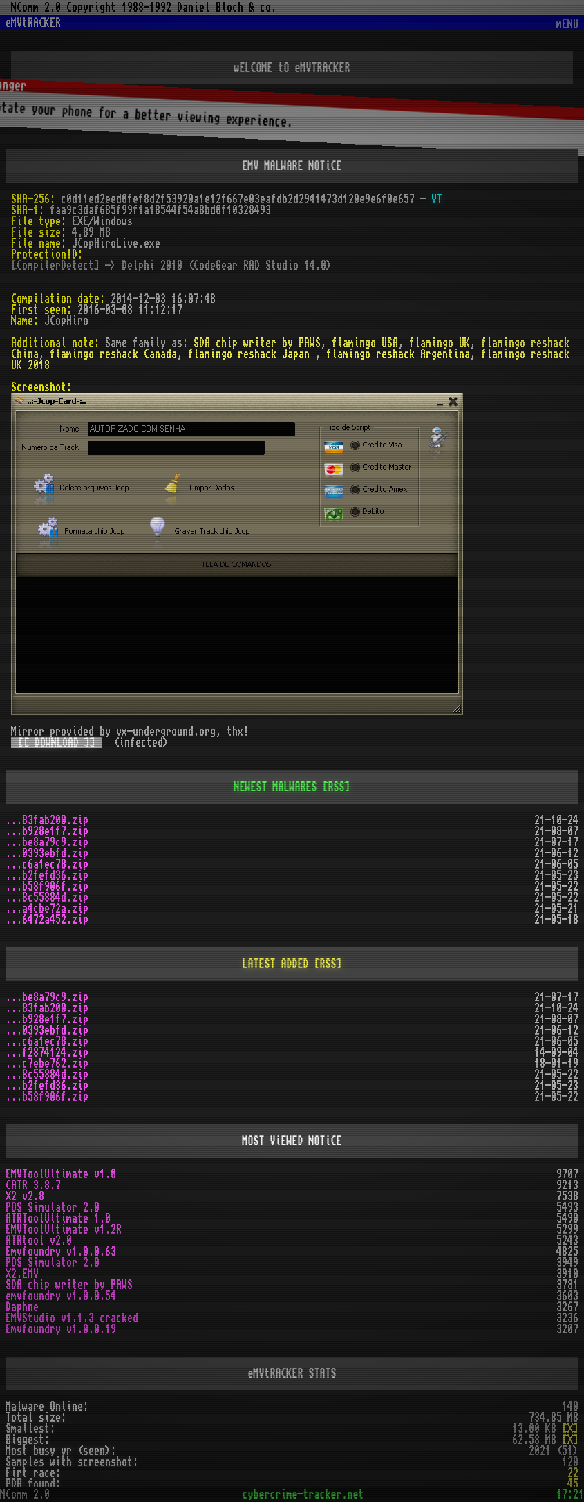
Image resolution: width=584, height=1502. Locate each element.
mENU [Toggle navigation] (567, 24)
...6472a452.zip (47, 919)
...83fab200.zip (47, 820)
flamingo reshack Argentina (398, 354)
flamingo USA (365, 343)
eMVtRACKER (33, 22)
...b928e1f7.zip (47, 831)
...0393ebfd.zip (47, 853)
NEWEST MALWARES (275, 786)
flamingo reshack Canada (113, 354)
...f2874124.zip (47, 1052)
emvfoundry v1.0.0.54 (61, 1295)
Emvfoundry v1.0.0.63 (61, 1251)
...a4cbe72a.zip (47, 908)
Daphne (22, 1307)
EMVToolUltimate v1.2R (64, 1229)
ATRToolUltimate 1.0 (58, 1218)
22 (572, 1472)
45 (572, 1484)
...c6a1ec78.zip (47, 864)
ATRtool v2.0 (39, 1240)
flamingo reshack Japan (251, 354)
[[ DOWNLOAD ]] (56, 742)
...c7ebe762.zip (47, 1063)
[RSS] (336, 786)
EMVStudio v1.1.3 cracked (72, 1318)
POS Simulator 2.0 (53, 1207)
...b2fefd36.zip (47, 875)
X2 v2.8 (25, 1196)
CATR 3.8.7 (33, 1185)
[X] (570, 1428)
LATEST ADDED (276, 964)
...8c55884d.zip (47, 897)
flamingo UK (439, 343)
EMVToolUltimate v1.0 (61, 1174)
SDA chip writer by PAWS (257, 343)
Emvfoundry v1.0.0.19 (61, 1329)
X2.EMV (22, 1273)
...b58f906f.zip (47, 886)
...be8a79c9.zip (47, 842)
